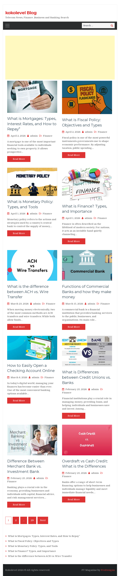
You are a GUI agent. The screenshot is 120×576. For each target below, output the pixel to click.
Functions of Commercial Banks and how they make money (86, 291)
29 (32, 520)
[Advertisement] (60, 57)
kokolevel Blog (21, 12)
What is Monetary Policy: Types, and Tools (33, 546)
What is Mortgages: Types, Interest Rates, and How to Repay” (31, 123)
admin (34, 135)
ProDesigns (108, 570)
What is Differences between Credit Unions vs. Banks (86, 377)
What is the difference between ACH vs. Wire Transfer (28, 291)
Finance (47, 135)
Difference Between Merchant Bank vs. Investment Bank (25, 466)
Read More (19, 159)
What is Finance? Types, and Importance (32, 551)
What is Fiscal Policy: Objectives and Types (33, 541)
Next (43, 520)
